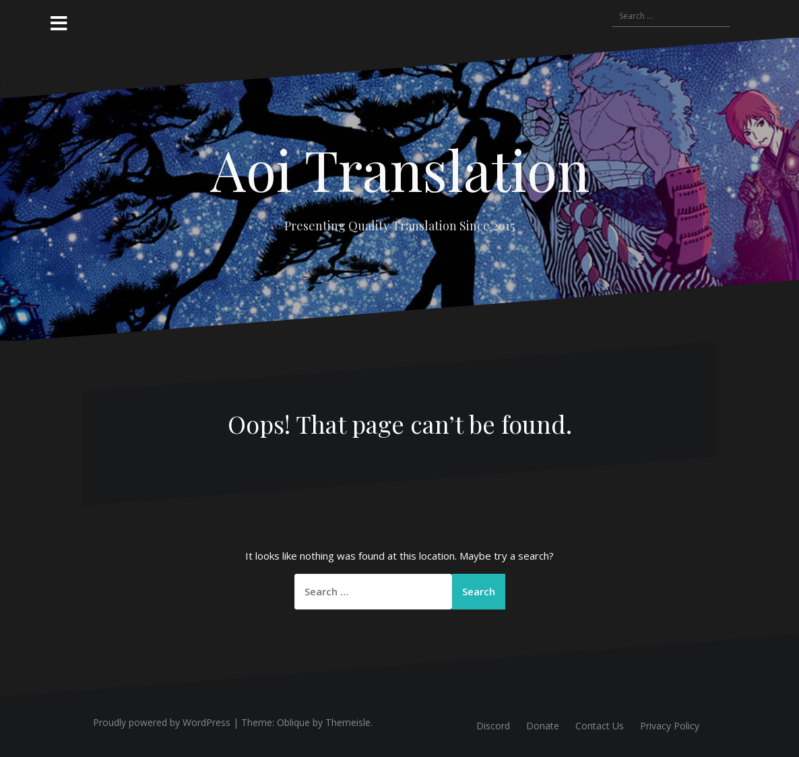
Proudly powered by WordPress (161, 722)
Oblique (293, 722)
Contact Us (599, 725)
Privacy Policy (669, 725)
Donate (542, 725)
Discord (493, 725)
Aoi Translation (399, 169)
